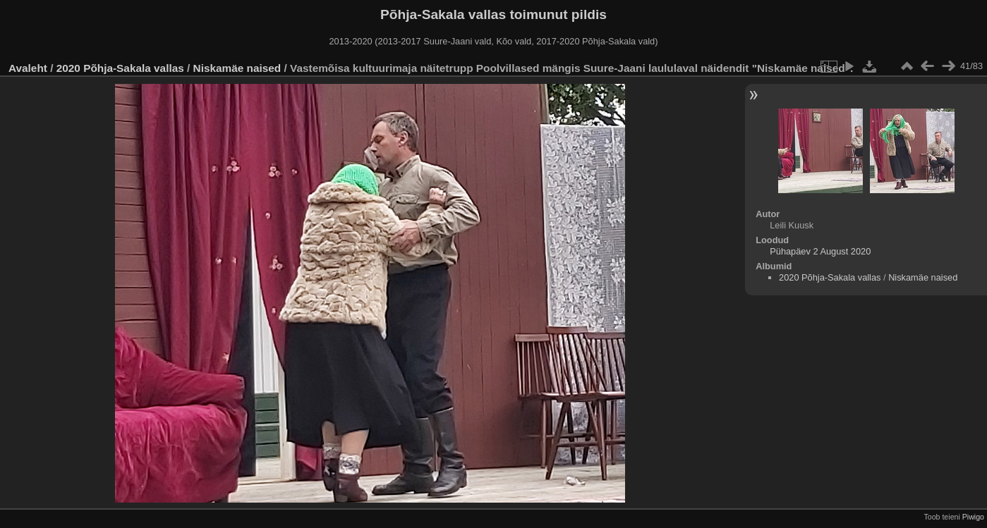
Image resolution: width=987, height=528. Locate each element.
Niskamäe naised (237, 68)
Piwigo (973, 516)
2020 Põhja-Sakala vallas (120, 68)
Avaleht (27, 68)
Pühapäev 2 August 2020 (820, 251)
